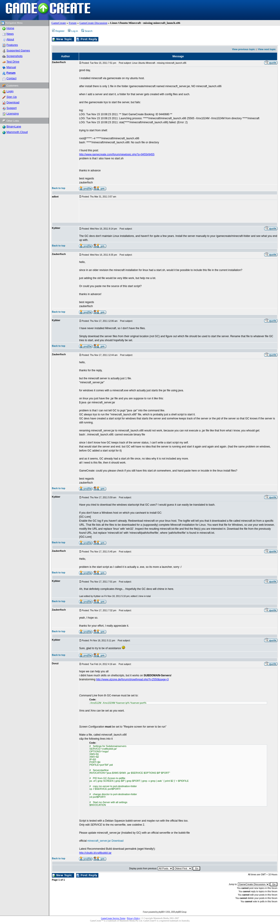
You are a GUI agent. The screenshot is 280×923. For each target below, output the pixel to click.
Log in (73, 31)
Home (10, 28)
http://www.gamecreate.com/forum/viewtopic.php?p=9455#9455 (116, 154)
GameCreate (58, 23)
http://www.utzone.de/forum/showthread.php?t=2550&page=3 (132, 679)
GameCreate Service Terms (113, 918)
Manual (11, 67)
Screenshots (14, 56)
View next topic (267, 49)
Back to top (58, 188)
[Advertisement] (160, 211)
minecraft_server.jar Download (105, 840)
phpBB (161, 912)
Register (58, 31)
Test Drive (12, 61)
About (10, 39)
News (10, 33)
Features (12, 45)
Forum (73, 23)
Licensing (12, 113)
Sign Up (11, 96)
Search (86, 31)
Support (11, 108)
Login (10, 91)
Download (12, 102)
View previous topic (243, 49)
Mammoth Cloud (17, 132)
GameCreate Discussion (93, 23)
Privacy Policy (133, 918)
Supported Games (18, 50)
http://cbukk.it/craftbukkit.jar (95, 852)
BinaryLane (13, 126)
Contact (11, 78)
